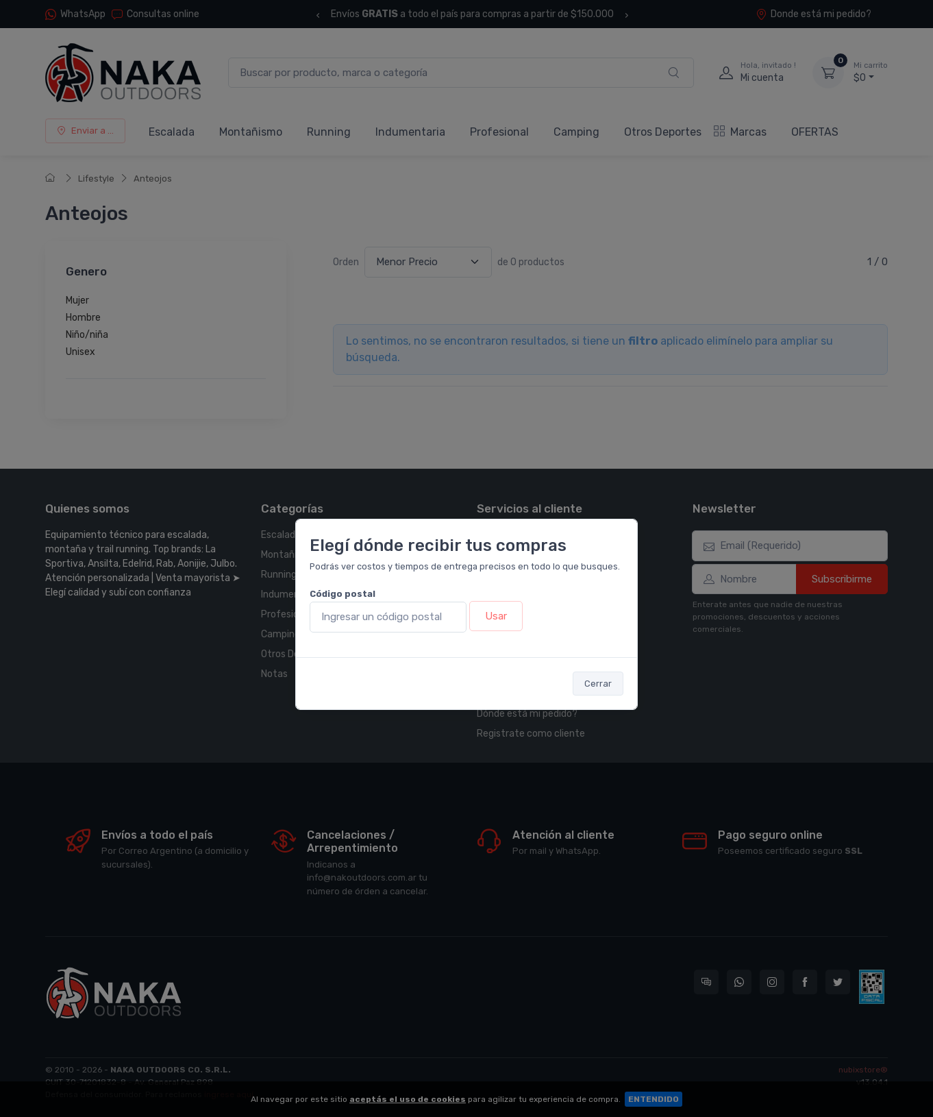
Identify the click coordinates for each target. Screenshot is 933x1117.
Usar (496, 616)
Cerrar (598, 683)
